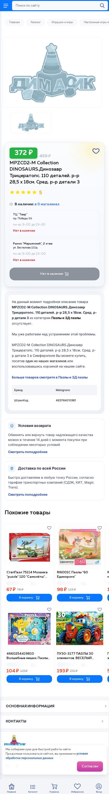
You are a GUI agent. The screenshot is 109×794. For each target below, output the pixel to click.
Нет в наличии (54, 274)
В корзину (29, 598)
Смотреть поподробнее (27, 452)
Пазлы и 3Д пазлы (66, 318)
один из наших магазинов (46, 361)
